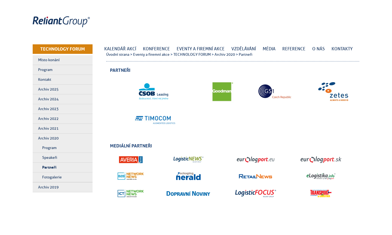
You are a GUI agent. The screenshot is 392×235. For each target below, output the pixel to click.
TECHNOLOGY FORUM (62, 49)
